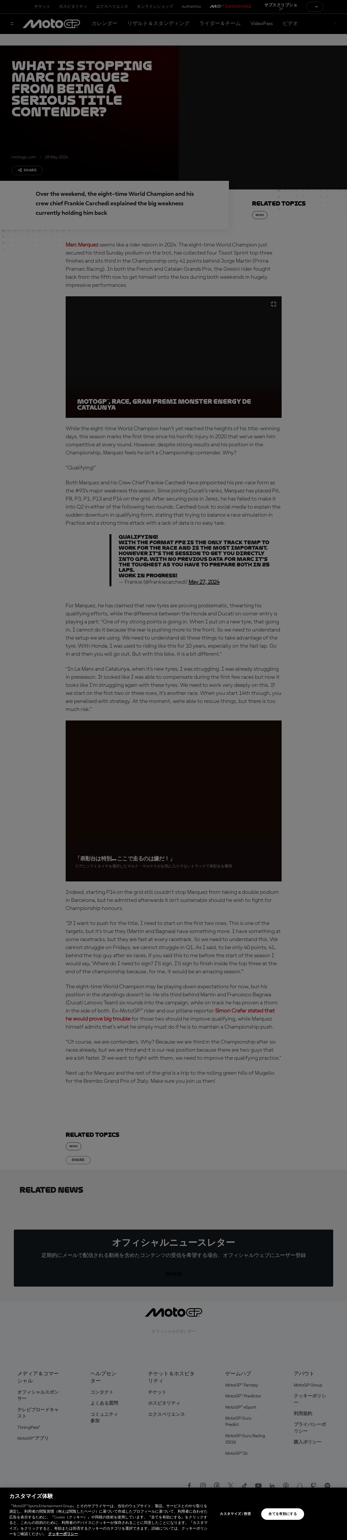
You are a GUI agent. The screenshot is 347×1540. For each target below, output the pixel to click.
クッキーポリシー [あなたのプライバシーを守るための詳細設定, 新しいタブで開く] (63, 1534)
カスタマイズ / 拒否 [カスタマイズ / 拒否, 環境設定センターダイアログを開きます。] (235, 1514)
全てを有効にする (282, 1514)
